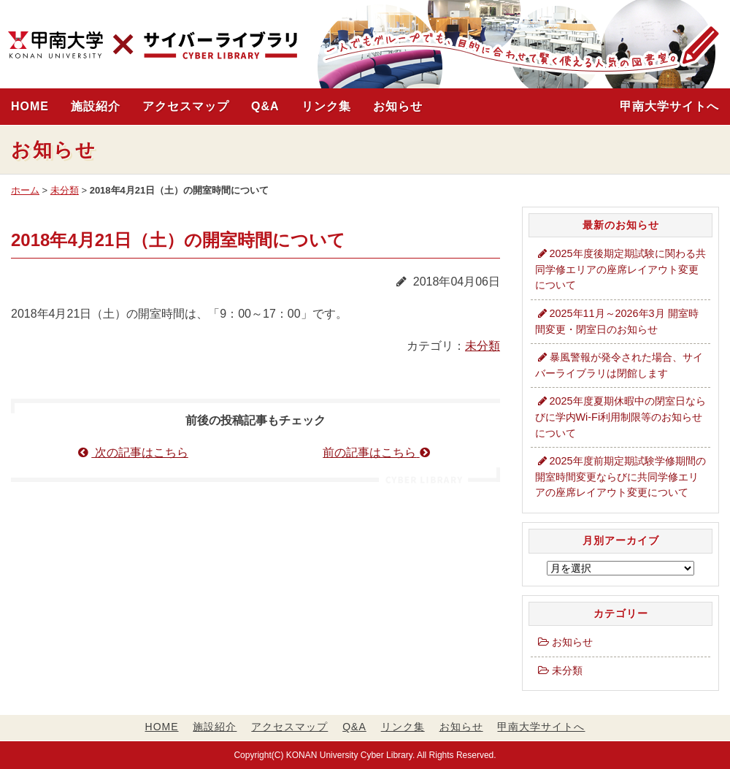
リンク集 (326, 106)
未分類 (64, 190)
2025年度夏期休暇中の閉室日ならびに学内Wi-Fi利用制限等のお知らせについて (620, 416)
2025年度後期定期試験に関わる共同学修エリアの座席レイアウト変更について (620, 269)
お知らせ (398, 106)
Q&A (265, 106)
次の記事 (133, 452)
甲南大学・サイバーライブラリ (153, 45)
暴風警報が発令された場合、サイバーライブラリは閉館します (619, 365)
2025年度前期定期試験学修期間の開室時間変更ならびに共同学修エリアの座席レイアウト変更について (620, 476)
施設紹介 (95, 106)
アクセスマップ (185, 106)
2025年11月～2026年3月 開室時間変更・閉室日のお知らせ (617, 321)
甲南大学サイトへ (669, 106)
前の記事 (377, 452)
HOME (30, 106)
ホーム (25, 190)
